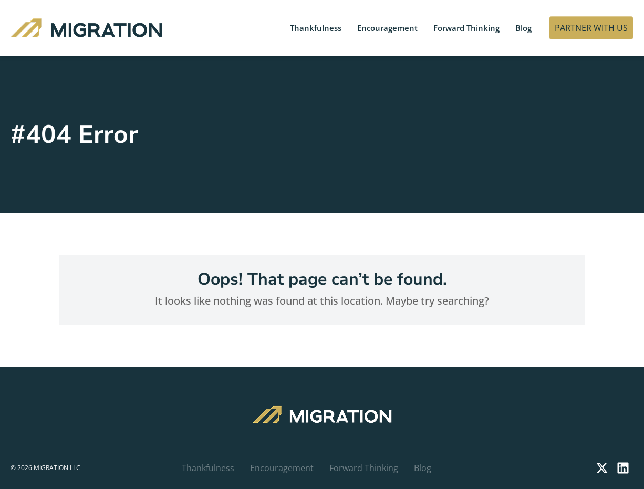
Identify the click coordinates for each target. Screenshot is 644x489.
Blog (523, 28)
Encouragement (387, 28)
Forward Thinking (466, 28)
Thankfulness (315, 28)
